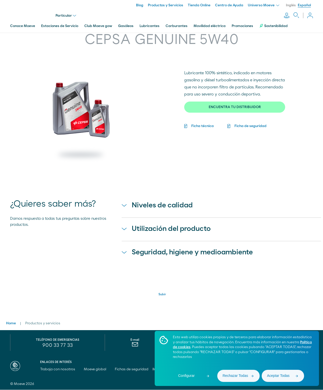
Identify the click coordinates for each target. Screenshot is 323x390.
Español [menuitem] (304, 5)
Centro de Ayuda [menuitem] (229, 5)
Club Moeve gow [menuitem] (98, 26)
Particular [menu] (66, 15)
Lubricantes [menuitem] (149, 26)
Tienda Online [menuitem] (199, 5)
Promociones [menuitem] (242, 26)
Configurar (186, 376)
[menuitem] (134, 346)
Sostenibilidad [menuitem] (273, 26)
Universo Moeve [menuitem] (263, 5)
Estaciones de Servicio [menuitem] (59, 26)
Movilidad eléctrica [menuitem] (210, 26)
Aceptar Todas (278, 376)
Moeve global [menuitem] (97, 369)
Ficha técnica (202, 126)
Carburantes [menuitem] (176, 26)
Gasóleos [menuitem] (125, 26)
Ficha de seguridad (250, 126)
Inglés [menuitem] (291, 5)
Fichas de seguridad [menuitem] (131, 369)
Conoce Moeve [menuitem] (22, 26)
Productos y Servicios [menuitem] (165, 5)
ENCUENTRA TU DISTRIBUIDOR (235, 107)
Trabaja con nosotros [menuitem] (60, 369)
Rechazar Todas (235, 376)
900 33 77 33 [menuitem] (57, 345)
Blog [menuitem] (139, 5)
